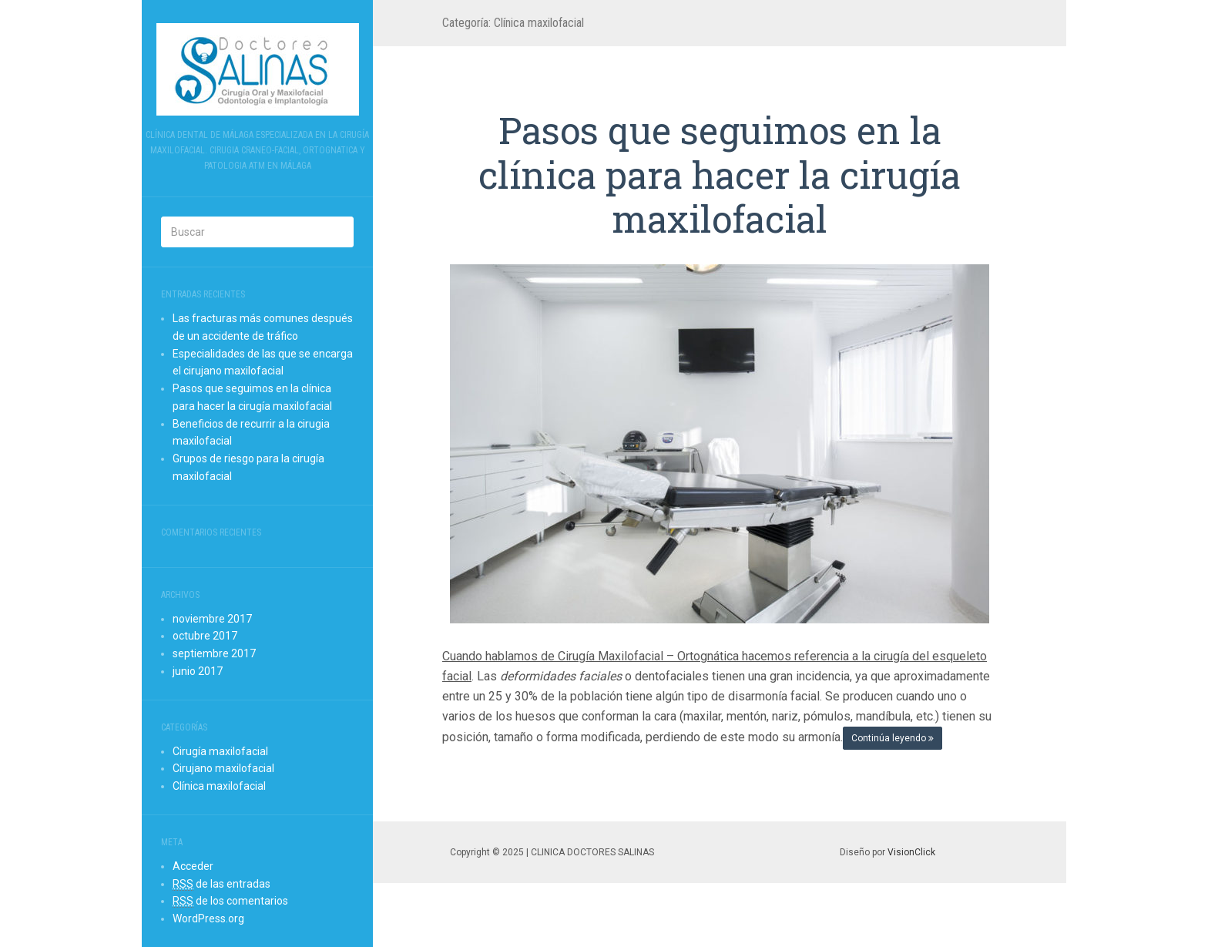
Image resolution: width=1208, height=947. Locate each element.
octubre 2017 (205, 636)
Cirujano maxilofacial (223, 768)
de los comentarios (230, 901)
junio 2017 (198, 671)
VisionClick (911, 852)
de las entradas (221, 884)
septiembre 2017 (214, 653)
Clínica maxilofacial (219, 786)
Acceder (193, 866)
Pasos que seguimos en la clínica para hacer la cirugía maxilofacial (719, 174)
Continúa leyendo (892, 738)
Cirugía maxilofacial (220, 751)
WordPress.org (208, 918)
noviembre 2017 (212, 619)
